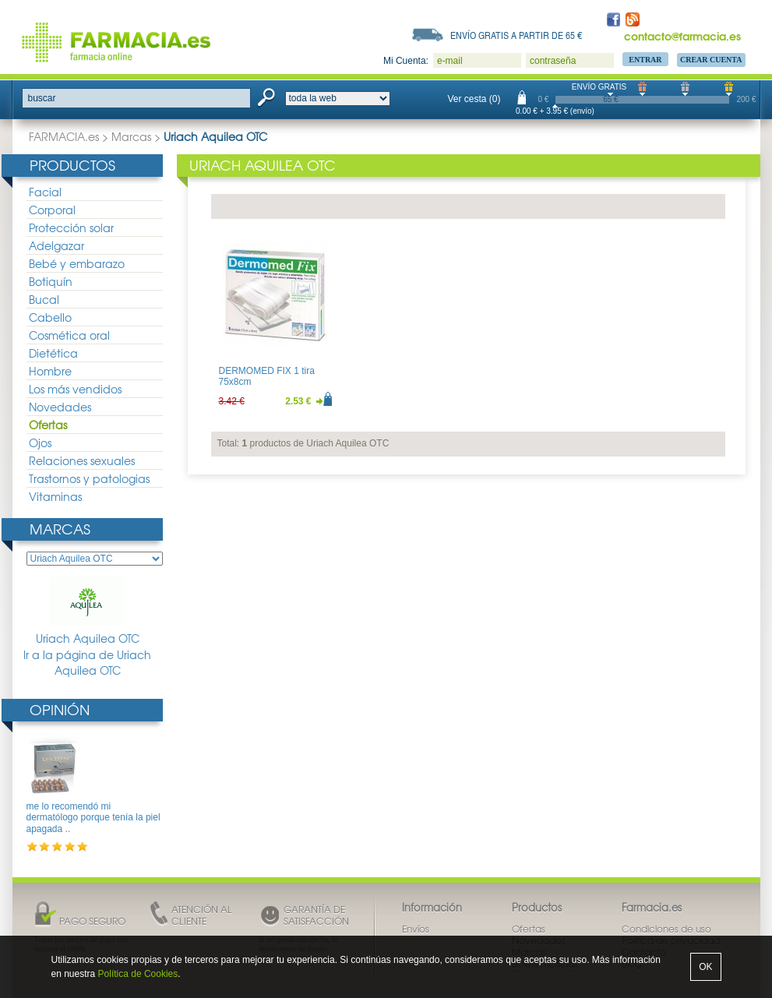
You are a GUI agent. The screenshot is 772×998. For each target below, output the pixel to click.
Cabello (50, 317)
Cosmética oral (69, 335)
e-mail (450, 60)
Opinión (60, 709)
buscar (42, 98)
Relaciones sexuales (82, 460)
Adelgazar (56, 245)
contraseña (553, 60)
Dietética (53, 353)
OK (705, 966)
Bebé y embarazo (77, 263)
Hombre (50, 371)
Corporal (52, 209)
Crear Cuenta (711, 59)
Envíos (415, 929)
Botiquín (50, 281)
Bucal (44, 299)
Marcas (131, 136)
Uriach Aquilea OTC (87, 611)
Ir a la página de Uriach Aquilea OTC (87, 662)
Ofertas (48, 424)
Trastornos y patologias (89, 478)
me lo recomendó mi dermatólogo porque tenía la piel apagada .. (93, 817)
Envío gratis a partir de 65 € (516, 35)
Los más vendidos (75, 389)
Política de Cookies (138, 973)
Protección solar (71, 227)
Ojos (40, 442)
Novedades (60, 406)
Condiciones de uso (666, 929)
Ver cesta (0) (474, 98)
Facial (45, 191)
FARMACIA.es (64, 136)
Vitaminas (55, 496)
